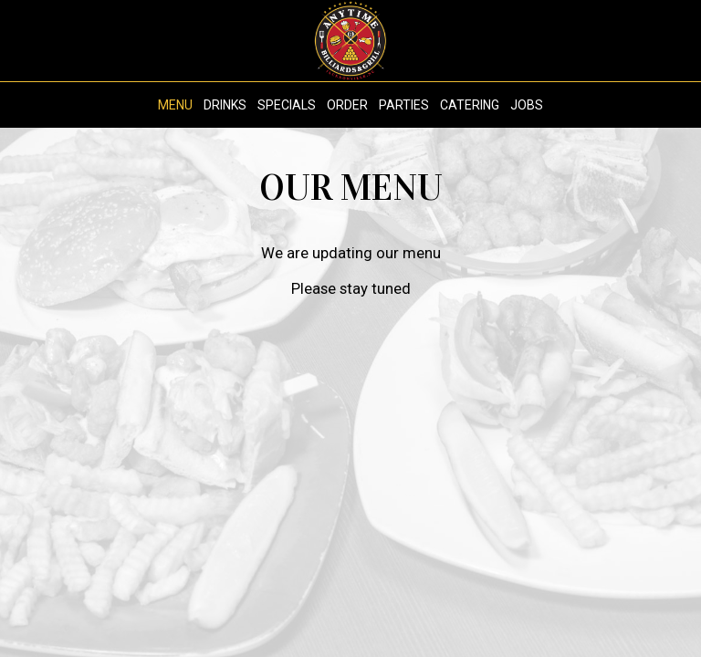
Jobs (526, 105)
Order (347, 105)
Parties (404, 105)
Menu (175, 105)
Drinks (225, 105)
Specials (286, 105)
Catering (469, 105)
